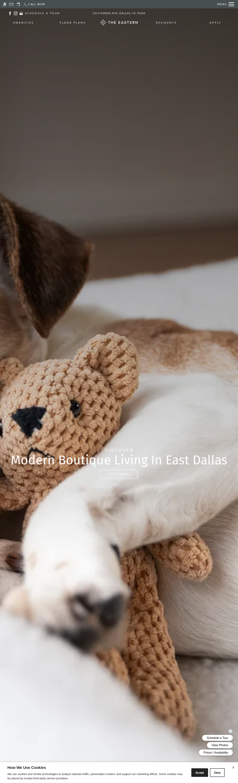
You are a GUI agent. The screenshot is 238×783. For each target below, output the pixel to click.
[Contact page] (11, 4)
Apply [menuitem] (215, 22)
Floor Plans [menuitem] (73, 22)
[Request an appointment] (18, 4)
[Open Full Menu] (225, 4)
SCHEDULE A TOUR (42, 13)
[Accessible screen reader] (4, 4)
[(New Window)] (10, 13)
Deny (217, 772)
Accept (199, 772)
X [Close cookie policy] (233, 767)
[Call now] (34, 4)
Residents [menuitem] (166, 22)
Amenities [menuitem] (23, 22)
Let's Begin (119, 474)
